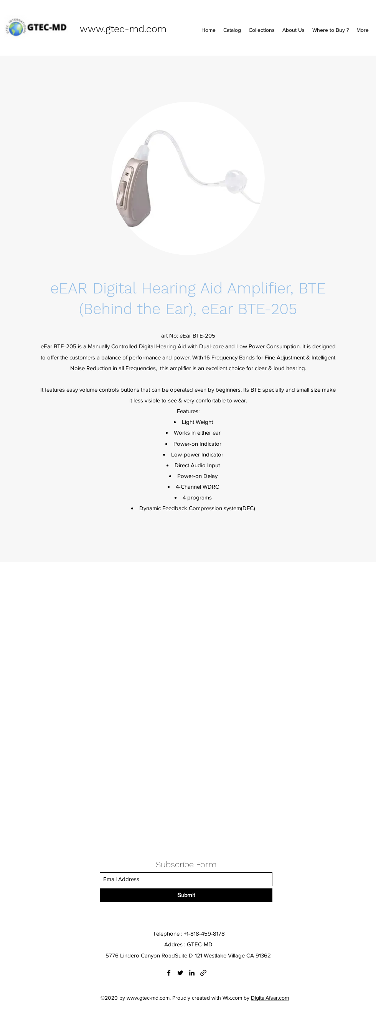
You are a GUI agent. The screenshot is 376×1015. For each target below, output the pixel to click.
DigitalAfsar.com (270, 998)
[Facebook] (169, 973)
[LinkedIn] (192, 973)
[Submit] (186, 895)
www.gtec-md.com (123, 29)
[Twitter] (180, 973)
